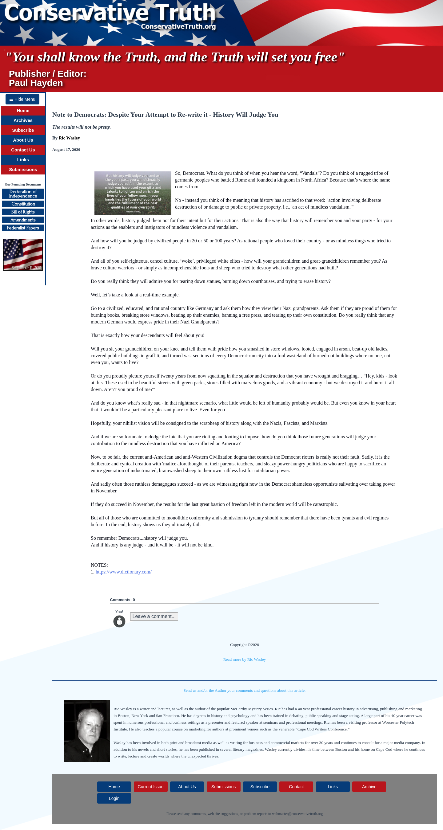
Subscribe (23, 130)
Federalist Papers (23, 228)
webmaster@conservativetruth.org (297, 814)
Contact (296, 786)
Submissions (23, 169)
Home (23, 110)
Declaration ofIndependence (23, 194)
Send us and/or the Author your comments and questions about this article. (245, 690)
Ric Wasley (69, 137)
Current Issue (151, 786)
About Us (23, 140)
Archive (369, 786)
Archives (23, 120)
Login (114, 798)
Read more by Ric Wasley (244, 659)
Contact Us (23, 149)
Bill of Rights (23, 212)
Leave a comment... (154, 616)
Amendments (23, 220)
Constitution (23, 204)
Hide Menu (22, 99)
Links (23, 159)
